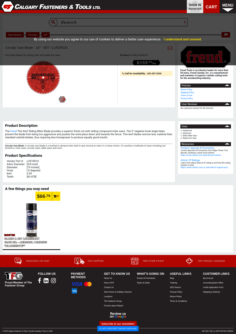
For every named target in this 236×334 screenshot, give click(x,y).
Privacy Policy (187, 98)
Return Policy (186, 89)
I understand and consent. (183, 39)
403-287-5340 (154, 73)
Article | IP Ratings (190, 160)
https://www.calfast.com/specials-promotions (201, 155)
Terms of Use (186, 95)
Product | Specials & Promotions (197, 148)
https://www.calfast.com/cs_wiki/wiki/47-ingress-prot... (205, 167)
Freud (13, 131)
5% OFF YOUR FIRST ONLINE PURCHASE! (118, 328)
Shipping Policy (187, 92)
